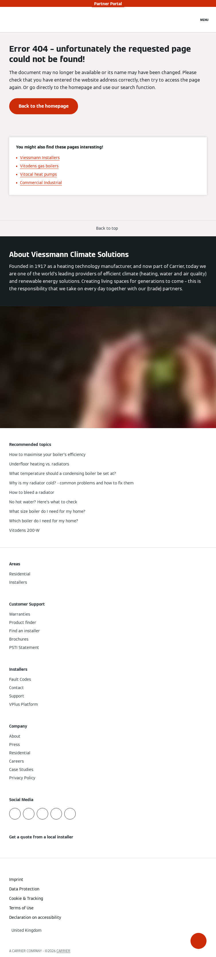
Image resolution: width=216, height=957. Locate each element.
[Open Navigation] (204, 20)
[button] (198, 941)
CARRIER (63, 951)
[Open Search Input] (191, 19)
